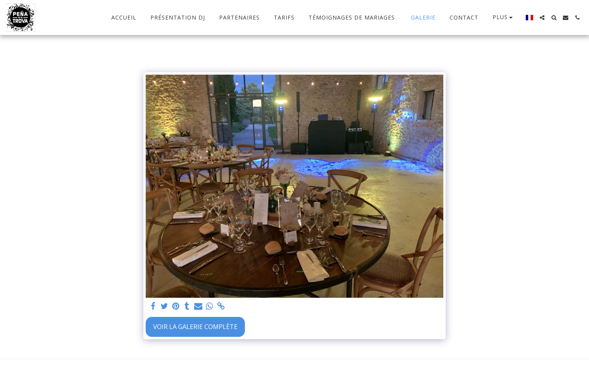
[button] (542, 17)
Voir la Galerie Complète (195, 326)
